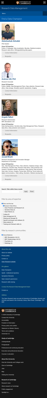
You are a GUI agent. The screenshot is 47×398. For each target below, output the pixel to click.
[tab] (23, 52)
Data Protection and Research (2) (14, 208)
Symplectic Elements (8, 276)
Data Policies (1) (9, 211)
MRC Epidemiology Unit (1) (12, 239)
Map (3, 371)
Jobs (3, 368)
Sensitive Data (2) (10, 209)
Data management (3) (9, 216)
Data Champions (6, 270)
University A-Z (6, 333)
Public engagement (7, 389)
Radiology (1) (8, 243)
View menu (2, 2)
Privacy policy (6, 255)
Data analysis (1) (8, 222)
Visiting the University (8, 374)
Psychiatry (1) (9, 241)
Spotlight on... (6, 392)
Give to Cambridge (7, 365)
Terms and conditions (8, 331)
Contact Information (11, 53)
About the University (8, 359)
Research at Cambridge (9, 380)
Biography (8, 56)
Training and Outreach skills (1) (12, 224)
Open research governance (9, 279)
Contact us (5, 258)
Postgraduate (5, 344)
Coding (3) (6, 214)
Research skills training (8, 282)
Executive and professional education (12, 351)
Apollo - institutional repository (10, 273)
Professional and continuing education (13, 347)
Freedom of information (8, 323)
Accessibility (5, 320)
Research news (6, 383)
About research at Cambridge (10, 386)
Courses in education (8, 354)
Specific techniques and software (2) (13, 220)
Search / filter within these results (12, 189)
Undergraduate (6, 341)
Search (44, 2)
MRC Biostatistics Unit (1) (12, 237)
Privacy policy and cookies (9, 325)
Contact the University (8, 317)
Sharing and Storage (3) (10, 218)
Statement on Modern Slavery (10, 328)
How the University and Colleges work (12, 362)
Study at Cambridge (8, 338)
